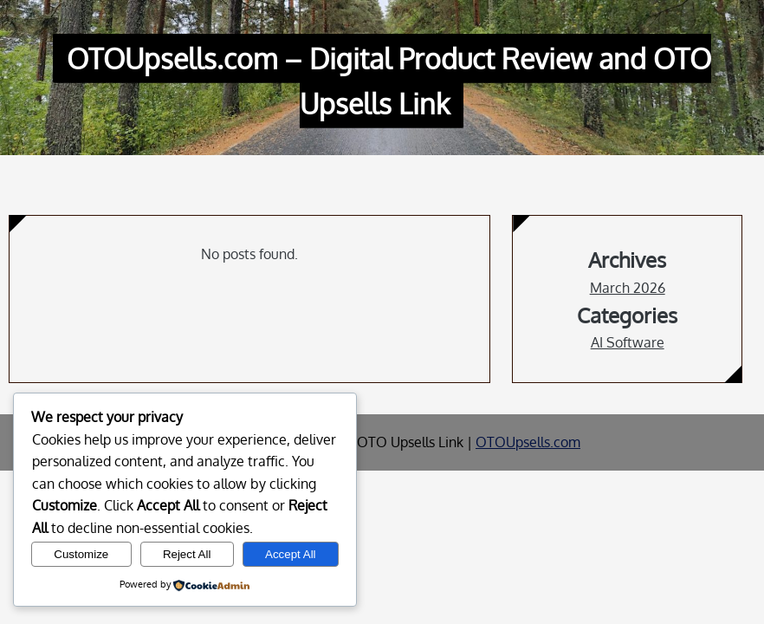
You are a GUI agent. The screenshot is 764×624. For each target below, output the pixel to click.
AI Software (627, 342)
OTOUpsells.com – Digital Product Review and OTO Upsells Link (389, 80)
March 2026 (627, 287)
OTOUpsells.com (528, 442)
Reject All (187, 554)
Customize (81, 554)
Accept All (290, 554)
